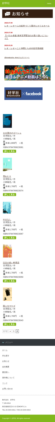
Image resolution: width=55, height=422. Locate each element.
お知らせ (5, 361)
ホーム (4, 350)
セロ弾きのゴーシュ (12, 133)
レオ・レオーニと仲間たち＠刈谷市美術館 (23, 48)
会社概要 (5, 367)
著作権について (8, 378)
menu (49, 3)
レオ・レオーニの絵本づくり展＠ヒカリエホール (27, 26)
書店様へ (5, 372)
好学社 (14, 418)
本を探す (5, 356)
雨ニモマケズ (9, 306)
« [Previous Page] (10, 331)
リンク (4, 383)
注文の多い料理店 (11, 262)
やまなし (7, 219)
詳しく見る (9, 151)
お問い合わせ (7, 389)
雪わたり (7, 176)
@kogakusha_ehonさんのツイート (17, 57)
